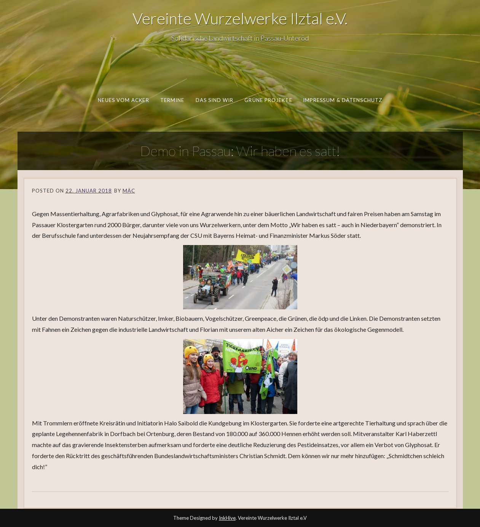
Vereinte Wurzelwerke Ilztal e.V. (240, 18)
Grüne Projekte (268, 100)
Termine (172, 100)
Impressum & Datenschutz (342, 100)
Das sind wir (215, 100)
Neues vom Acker (123, 100)
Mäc (129, 191)
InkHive (227, 518)
